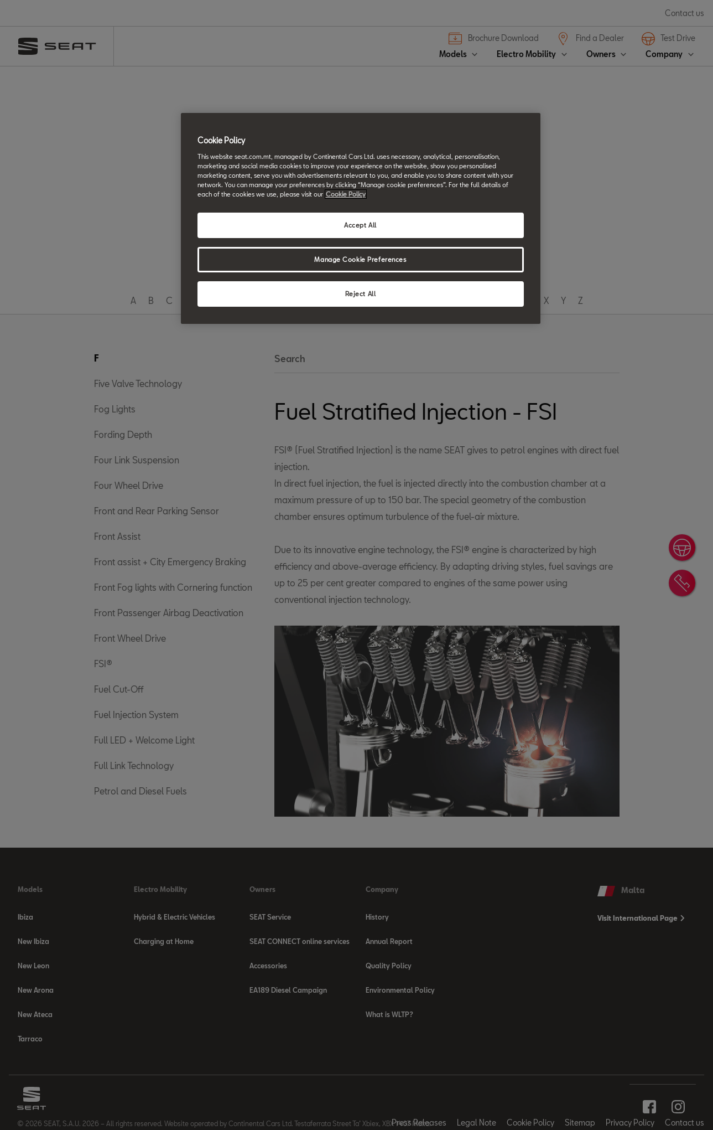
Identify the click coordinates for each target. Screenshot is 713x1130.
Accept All (360, 225)
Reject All (360, 293)
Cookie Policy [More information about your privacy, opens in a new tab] (346, 194)
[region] (360, 218)
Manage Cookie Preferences (360, 259)
